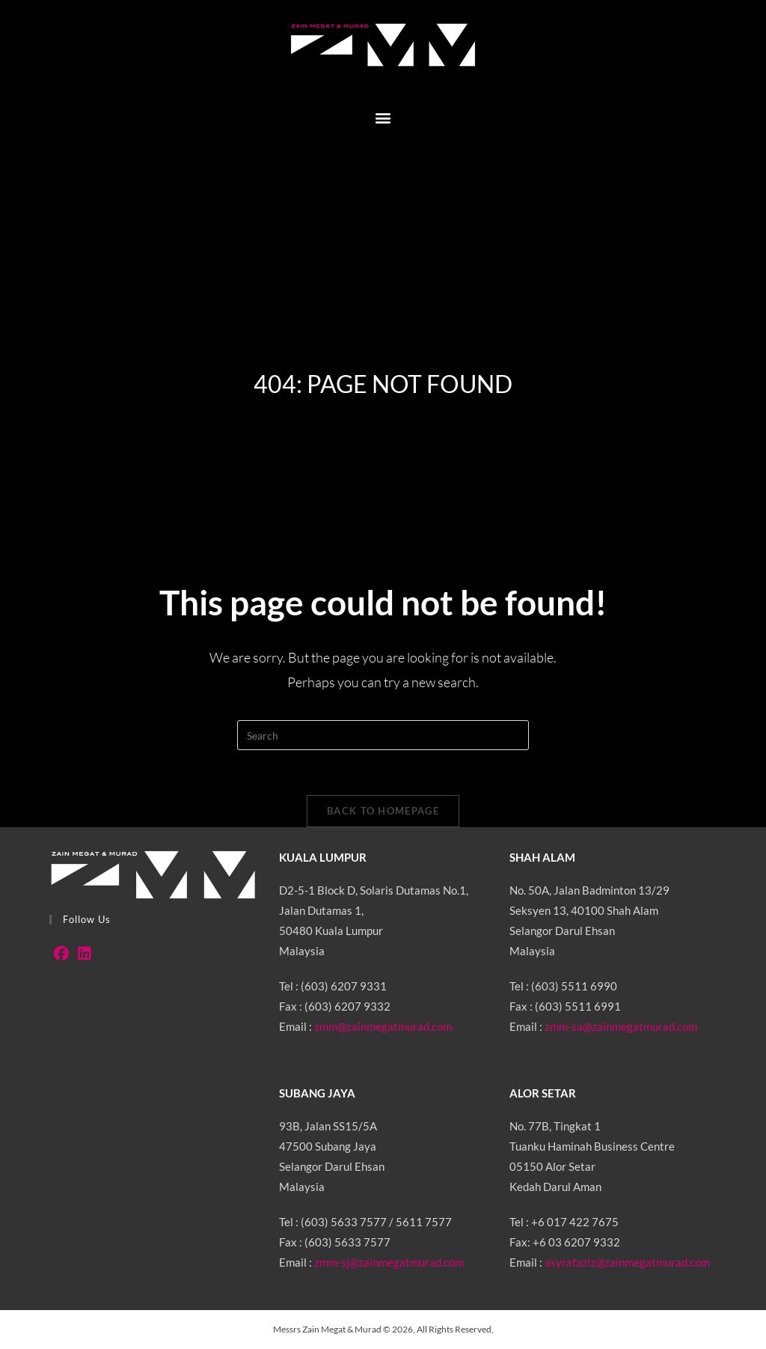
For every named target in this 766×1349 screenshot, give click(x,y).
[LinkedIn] (84, 953)
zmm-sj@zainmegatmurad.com (389, 1262)
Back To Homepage (383, 811)
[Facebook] (61, 953)
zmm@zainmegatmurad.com (383, 1026)
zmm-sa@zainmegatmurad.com (621, 1026)
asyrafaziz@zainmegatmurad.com (627, 1262)
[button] (383, 117)
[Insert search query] (383, 735)
